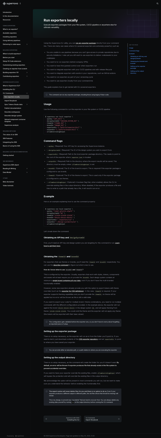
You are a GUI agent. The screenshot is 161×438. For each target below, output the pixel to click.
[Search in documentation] (157, 3)
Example (132, 53)
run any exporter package (86, 43)
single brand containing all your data (66, 280)
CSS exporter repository (88, 339)
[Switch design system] (20, 3)
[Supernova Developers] (10, 3)
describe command (60, 265)
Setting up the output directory (137, 72)
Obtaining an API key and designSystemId (138, 57)
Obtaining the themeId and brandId (138, 62)
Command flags (134, 51)
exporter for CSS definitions (72, 291)
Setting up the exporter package (137, 67)
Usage (131, 48)
